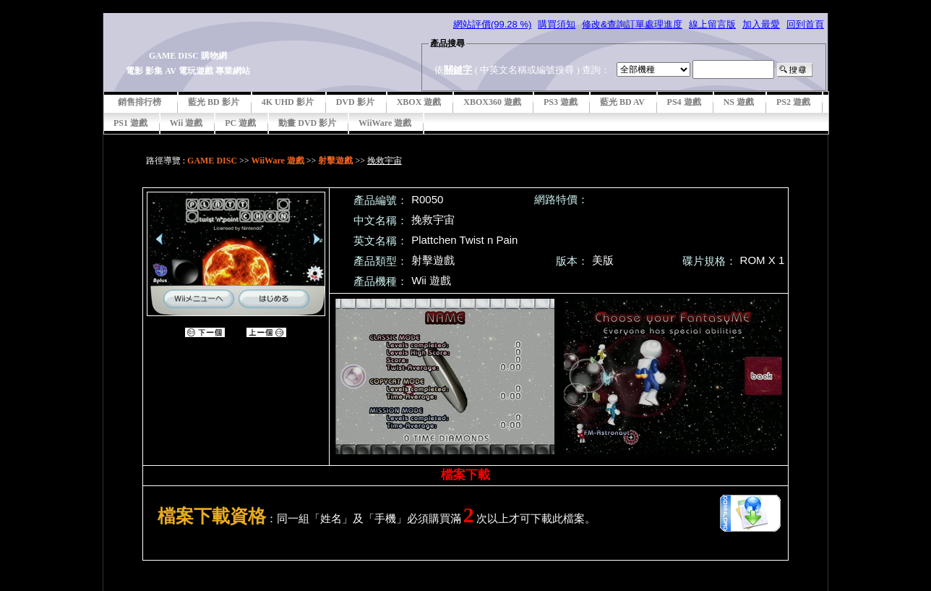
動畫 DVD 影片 (307, 123)
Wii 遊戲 (186, 123)
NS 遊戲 (738, 102)
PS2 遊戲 (793, 102)
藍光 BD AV (622, 102)
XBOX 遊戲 (419, 102)
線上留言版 (712, 24)
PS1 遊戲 (130, 123)
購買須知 (556, 24)
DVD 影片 (355, 102)
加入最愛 (761, 24)
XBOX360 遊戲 (492, 102)
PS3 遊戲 (560, 102)
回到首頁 (805, 24)
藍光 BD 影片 (214, 102)
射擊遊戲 (335, 161)
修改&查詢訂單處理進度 (632, 24)
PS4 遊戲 (684, 102)
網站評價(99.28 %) (492, 24)
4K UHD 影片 (287, 102)
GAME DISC (212, 161)
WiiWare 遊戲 (385, 123)
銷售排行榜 (139, 102)
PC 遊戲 (240, 123)
